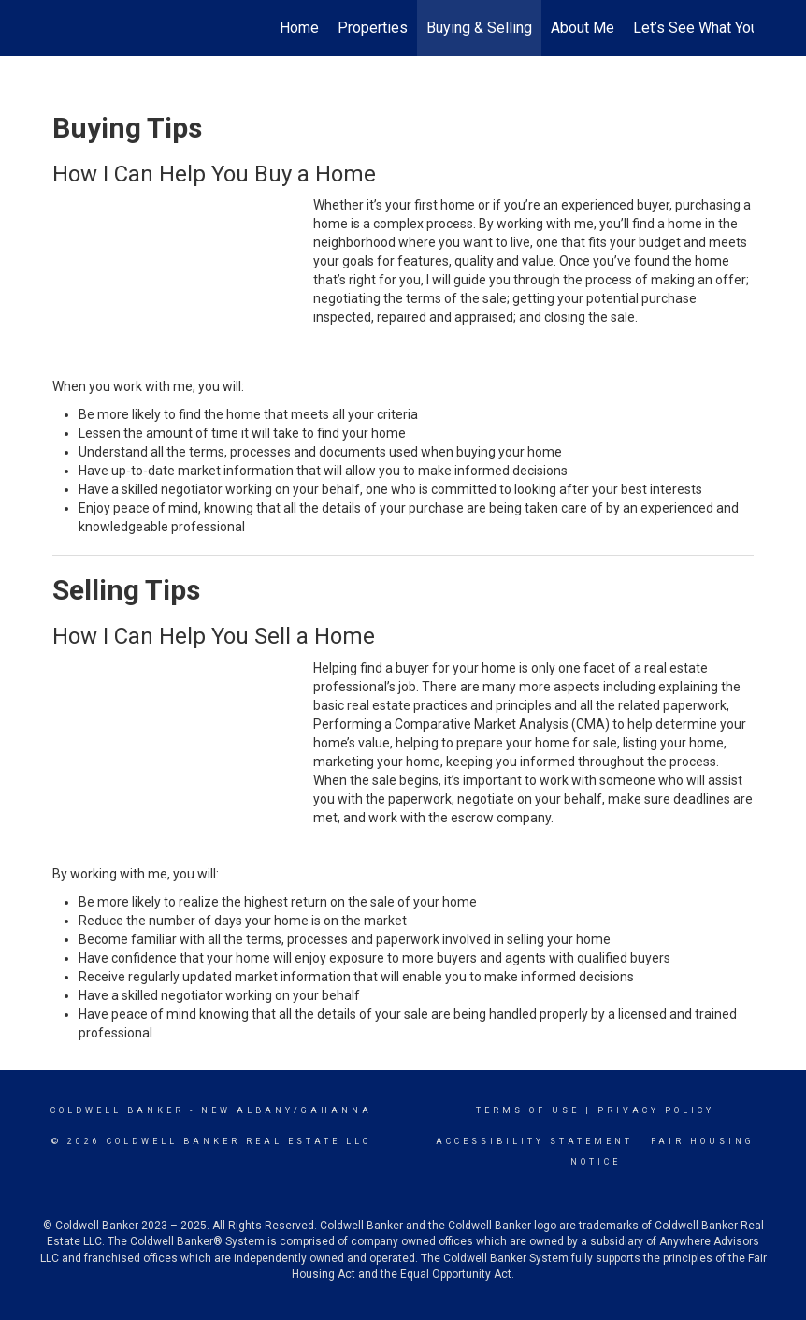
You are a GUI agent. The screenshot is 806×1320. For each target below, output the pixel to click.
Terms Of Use (528, 1110)
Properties (373, 27)
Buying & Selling (479, 27)
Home (299, 27)
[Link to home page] (62, 28)
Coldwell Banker (117, 1110)
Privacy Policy (655, 1110)
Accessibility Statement (534, 1141)
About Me (582, 27)
